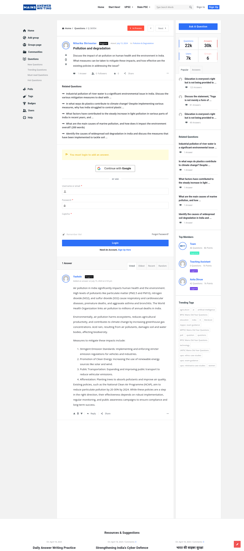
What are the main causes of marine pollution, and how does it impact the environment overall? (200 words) (114, 119)
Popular (184, 64)
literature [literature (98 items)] (208, 314)
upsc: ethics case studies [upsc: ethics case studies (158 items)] (190, 349)
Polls (30, 83)
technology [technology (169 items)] (184, 339)
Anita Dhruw (196, 273)
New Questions (35, 58)
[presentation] (88, 216)
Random (163, 260)
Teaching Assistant (200, 255)
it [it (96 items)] (200, 314)
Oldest (141, 260)
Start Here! (114, 7)
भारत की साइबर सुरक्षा (189, 542)
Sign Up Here (124, 244)
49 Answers (193, 116)
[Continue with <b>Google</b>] (115, 162)
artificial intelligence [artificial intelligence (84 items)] (206, 303)
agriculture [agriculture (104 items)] (184, 303)
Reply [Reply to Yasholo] (91, 407)
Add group (33, 31)
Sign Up (213, 7)
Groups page (35, 39)
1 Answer (186, 146)
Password (67, 194)
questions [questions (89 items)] (202, 329)
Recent (151, 260)
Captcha (67, 208)
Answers (196, 64)
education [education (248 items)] (184, 314)
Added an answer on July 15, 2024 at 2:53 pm (92, 275)
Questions (33, 53)
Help (30, 111)
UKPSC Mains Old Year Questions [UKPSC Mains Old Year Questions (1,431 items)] (194, 344)
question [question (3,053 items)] (190, 329)
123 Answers (193, 81)
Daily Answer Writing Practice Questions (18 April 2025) (54, 544)
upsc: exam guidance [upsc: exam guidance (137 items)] (189, 354)
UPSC (129, 7)
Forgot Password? (160, 228)
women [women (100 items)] (212, 359)
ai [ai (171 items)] (193, 303)
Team (193, 238)
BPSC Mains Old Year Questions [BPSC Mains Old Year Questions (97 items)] (193, 309)
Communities (35, 46)
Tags (30, 90)
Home (101, 7)
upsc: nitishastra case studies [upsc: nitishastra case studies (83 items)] (192, 359)
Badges (32, 97)
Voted (132, 260)
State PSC (143, 7)
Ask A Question (198, 20)
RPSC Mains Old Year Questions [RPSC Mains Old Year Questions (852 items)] (193, 334)
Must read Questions (38, 69)
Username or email (72, 180)
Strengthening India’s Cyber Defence (122, 542)
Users (31, 104)
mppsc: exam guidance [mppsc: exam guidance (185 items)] (190, 319)
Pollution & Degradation (143, 37)
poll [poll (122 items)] (181, 329)
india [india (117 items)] (194, 314)
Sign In (201, 7)
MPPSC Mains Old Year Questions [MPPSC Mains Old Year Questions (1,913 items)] (194, 324)
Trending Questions (37, 64)
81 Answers (193, 99)
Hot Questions (35, 74)
